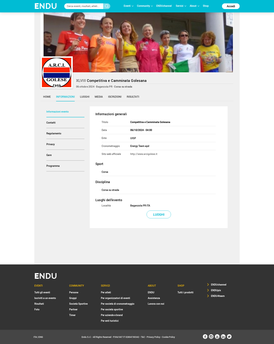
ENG (40, 337)
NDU (45, 6)
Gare (49, 155)
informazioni (65, 96)
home (47, 96)
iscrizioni (114, 96)
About (194, 5)
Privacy (50, 144)
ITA (35, 337)
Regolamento (53, 133)
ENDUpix (216, 290)
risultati (133, 96)
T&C (143, 336)
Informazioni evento (57, 111)
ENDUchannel (164, 5)
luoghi (84, 96)
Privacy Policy (153, 336)
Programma (53, 165)
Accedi (231, 6)
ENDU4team (218, 296)
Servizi (181, 5)
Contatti (51, 122)
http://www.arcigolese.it (143, 154)
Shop (206, 5)
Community (145, 5)
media (99, 96)
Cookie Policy (168, 336)
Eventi (128, 5)
